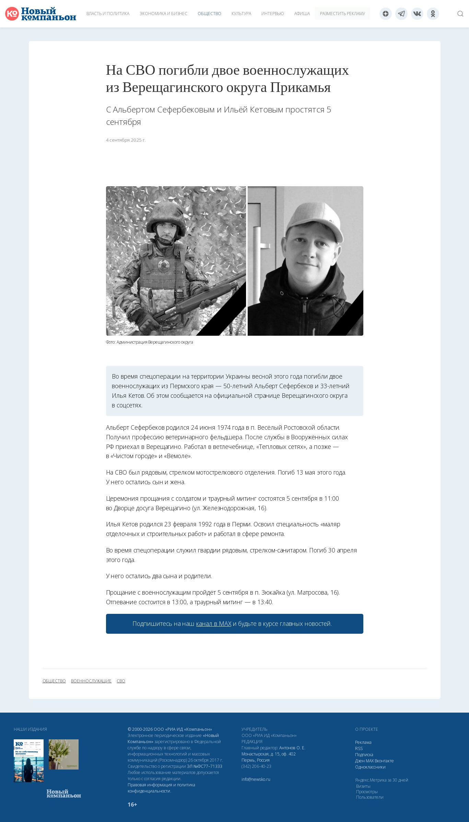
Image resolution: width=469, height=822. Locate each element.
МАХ (370, 761)
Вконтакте (384, 761)
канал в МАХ (213, 623)
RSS (359, 748)
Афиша (302, 13)
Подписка (364, 755)
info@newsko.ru (256, 779)
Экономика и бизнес (163, 13)
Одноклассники (370, 767)
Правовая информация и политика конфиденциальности (161, 788)
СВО (121, 681)
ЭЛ (204, 766)
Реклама (363, 742)
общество (54, 681)
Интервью (272, 13)
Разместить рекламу (342, 13)
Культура (241, 13)
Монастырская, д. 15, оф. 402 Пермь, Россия (269, 757)
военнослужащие (91, 681)
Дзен (360, 761)
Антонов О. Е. (292, 748)
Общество (209, 13)
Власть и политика (107, 13)
